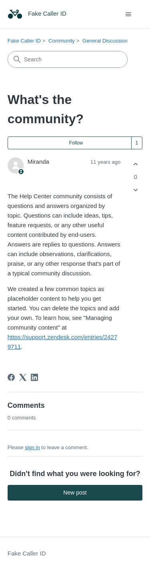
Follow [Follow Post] (76, 143)
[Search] (67, 59)
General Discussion (105, 41)
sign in (32, 447)
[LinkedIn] (34, 377)
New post (74, 492)
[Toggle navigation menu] (128, 14)
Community (61, 41)
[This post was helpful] (135, 164)
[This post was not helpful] (135, 190)
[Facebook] (11, 377)
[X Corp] (22, 377)
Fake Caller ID (24, 41)
